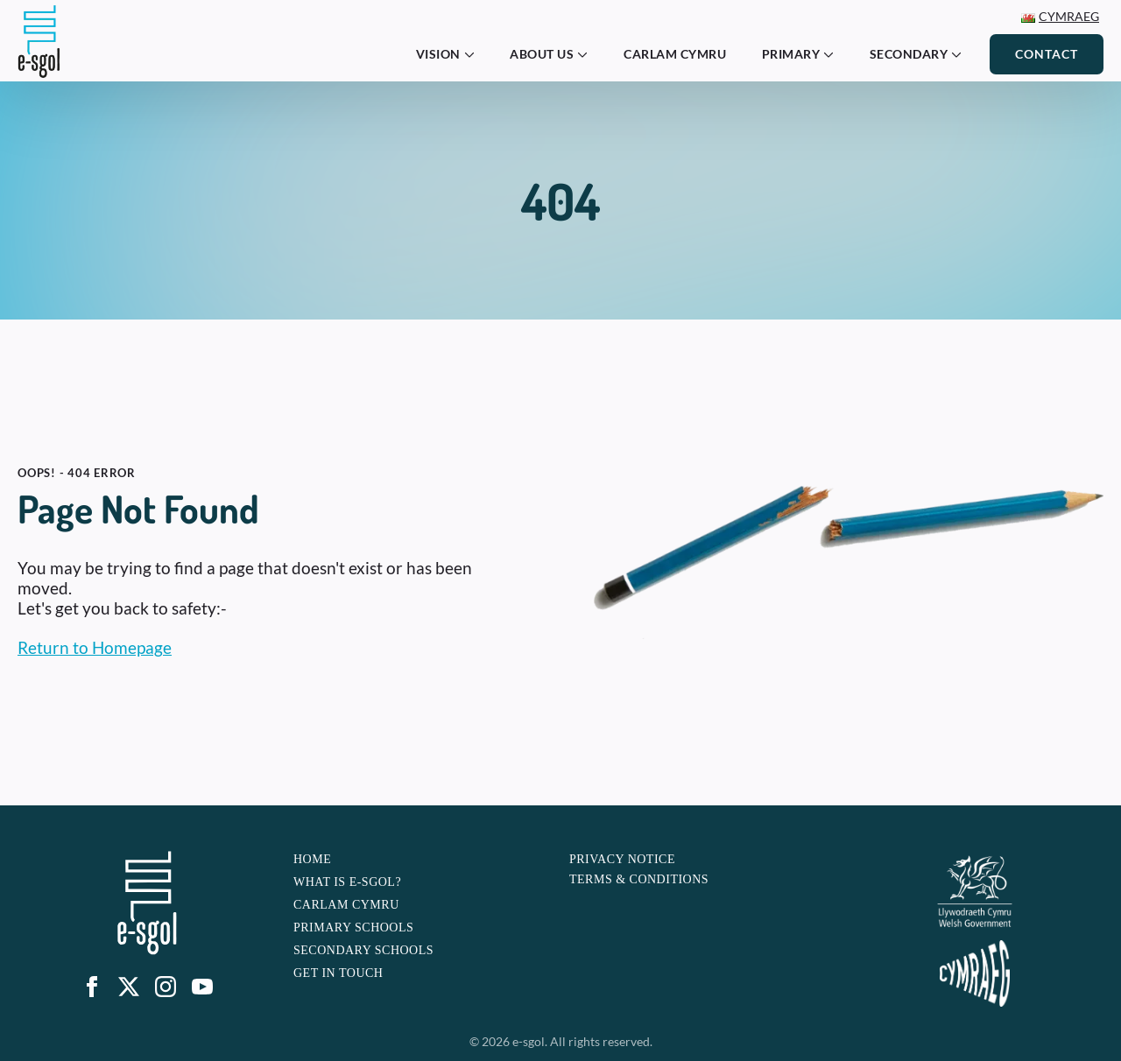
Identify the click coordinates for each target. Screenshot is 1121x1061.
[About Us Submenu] (588, 54)
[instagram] (165, 986)
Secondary (909, 53)
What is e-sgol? (347, 882)
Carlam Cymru (675, 53)
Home (312, 859)
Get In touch (338, 973)
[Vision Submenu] (475, 54)
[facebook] (92, 986)
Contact (1046, 53)
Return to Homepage (95, 647)
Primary (791, 53)
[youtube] (202, 986)
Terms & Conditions (639, 879)
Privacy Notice (622, 859)
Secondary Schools (363, 950)
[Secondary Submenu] (962, 54)
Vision (438, 53)
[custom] (129, 986)
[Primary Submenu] (834, 54)
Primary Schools (353, 927)
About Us (542, 53)
